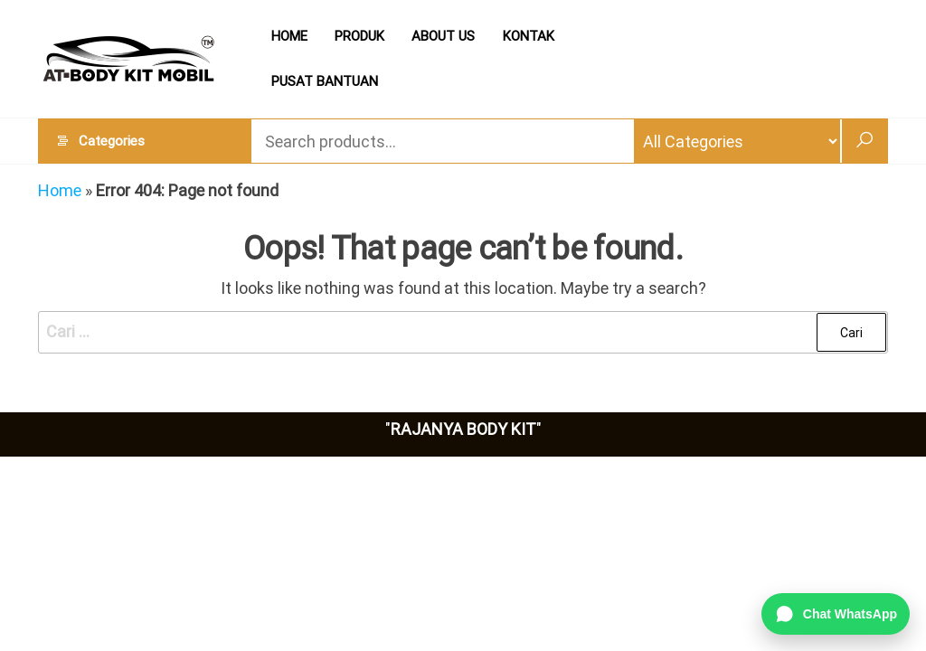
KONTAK (527, 36)
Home (59, 190)
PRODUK (359, 36)
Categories (112, 141)
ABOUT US (443, 36)
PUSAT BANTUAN (324, 81)
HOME (289, 36)
